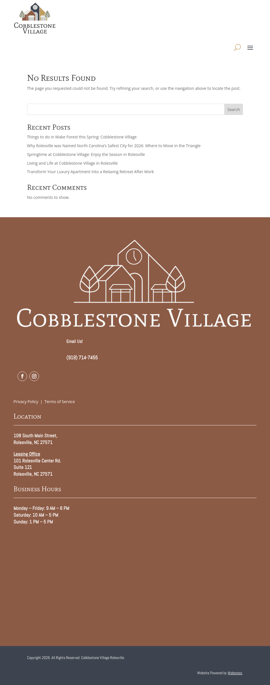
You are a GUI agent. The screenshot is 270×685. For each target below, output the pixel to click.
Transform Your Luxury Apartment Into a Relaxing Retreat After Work (90, 171)
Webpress (235, 672)
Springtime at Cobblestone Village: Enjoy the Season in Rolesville (86, 154)
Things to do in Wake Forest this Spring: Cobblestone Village (82, 137)
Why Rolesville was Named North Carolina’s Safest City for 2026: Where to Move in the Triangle (114, 145)
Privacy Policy (26, 401)
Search (233, 109)
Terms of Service (60, 401)
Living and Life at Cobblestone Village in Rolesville (72, 163)
